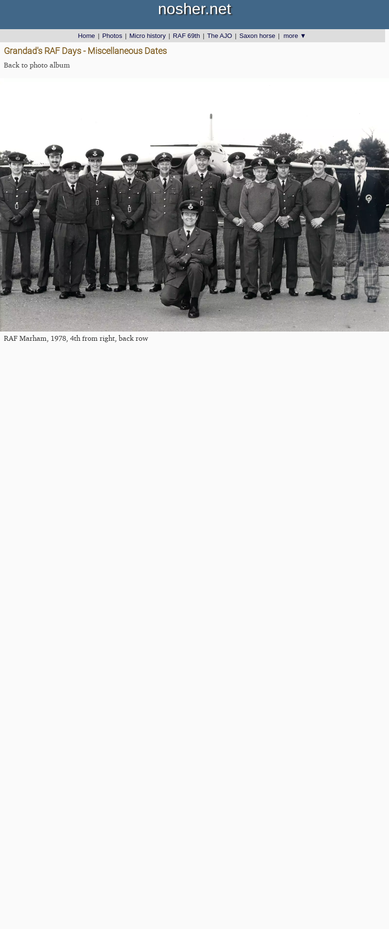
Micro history (147, 35)
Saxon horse (257, 35)
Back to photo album (37, 65)
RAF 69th (186, 35)
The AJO (219, 35)
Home (86, 35)
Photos (112, 35)
